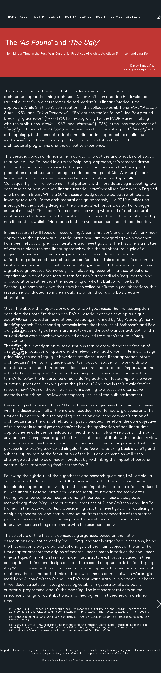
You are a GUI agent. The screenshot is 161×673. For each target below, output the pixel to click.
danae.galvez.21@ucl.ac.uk (140, 69)
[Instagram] (158, 16)
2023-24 (17, 332)
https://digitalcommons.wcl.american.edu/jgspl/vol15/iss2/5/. (64, 630)
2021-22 (17, 340)
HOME (16, 319)
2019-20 (17, 349)
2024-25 (17, 328)
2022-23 (17, 336)
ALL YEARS (18, 353)
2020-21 (17, 345)
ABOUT (16, 323)
